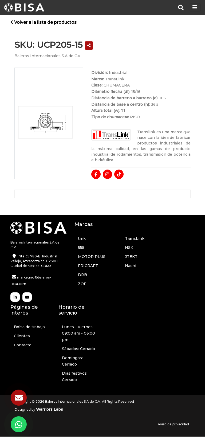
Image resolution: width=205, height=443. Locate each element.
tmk (82, 238)
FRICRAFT (88, 265)
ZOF (82, 283)
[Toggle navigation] (195, 7)
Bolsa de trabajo (29, 326)
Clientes (22, 336)
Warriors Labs (49, 409)
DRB (82, 274)
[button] (89, 45)
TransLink (134, 238)
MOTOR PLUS (91, 256)
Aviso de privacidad (173, 424)
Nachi (130, 265)
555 (81, 247)
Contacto (22, 345)
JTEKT (131, 256)
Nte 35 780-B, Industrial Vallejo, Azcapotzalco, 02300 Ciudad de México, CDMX (34, 261)
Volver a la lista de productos (43, 22)
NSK (129, 247)
